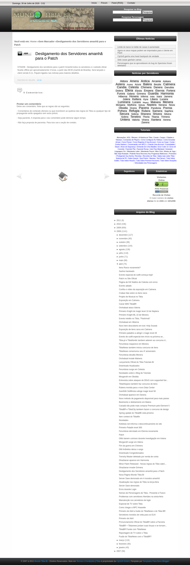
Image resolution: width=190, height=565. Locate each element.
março (122, 540)
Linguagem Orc (120, 151)
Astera (120, 84)
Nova (172, 104)
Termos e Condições (85, 561)
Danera (158, 87)
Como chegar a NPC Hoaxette (132, 507)
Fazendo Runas (143, 149)
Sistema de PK (121, 158)
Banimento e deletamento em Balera (135, 402)
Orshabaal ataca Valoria (129, 307)
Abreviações (121, 137)
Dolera (119, 90)
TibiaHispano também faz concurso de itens (138, 384)
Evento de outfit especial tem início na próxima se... (141, 337)
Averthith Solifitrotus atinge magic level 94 (137, 391)
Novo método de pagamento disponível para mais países (144, 398)
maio (121, 260)
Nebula (141, 105)
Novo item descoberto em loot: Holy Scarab (138, 326)
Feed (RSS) (117, 3)
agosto (122, 249)
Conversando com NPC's (137, 144)
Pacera (144, 108)
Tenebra (136, 116)
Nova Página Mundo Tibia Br (131, 475)
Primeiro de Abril (126, 518)
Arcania (156, 81)
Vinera (145, 119)
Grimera (141, 93)
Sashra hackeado (126, 271)
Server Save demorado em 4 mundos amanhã (139, 478)
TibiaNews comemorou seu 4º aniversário (137, 351)
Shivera (157, 114)
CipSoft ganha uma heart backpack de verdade (138, 56)
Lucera (164, 99)
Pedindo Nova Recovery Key (140, 154)
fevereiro (123, 544)
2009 (118, 227)
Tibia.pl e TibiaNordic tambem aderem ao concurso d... (143, 340)
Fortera (171, 90)
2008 (118, 231)
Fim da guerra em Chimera (131, 446)
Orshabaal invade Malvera (130, 358)
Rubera (146, 111)
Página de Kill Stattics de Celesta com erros (138, 282)
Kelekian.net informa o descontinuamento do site (140, 424)
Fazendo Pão (131, 149)
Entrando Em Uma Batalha (147, 147)
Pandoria (156, 108)
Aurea (130, 84)
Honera (134, 96)
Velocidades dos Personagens (146, 163)
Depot (117, 147)
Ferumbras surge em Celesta (132, 369)
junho (121, 257)
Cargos (162, 137)
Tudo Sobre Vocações (168, 161)
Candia (121, 87)
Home (33, 41)
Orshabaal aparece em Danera (132, 395)
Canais (156, 137)
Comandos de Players (131, 140)
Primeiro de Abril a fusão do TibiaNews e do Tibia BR (142, 511)
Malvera (156, 102)
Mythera (131, 104)
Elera (129, 90)
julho (121, 253)
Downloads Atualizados (129, 366)
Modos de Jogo (169, 151)
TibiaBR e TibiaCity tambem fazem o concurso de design (144, 409)
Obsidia (123, 108)
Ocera (133, 108)
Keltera (136, 99)
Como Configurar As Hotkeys (151, 140)
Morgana (120, 105)
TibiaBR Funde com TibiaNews (132, 529)
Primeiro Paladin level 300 (130, 427)
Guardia (153, 93)
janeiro (122, 547)
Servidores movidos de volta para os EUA (137, 515)
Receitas (138, 156)
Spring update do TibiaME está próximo (136, 413)
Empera (148, 90)
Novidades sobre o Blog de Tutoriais (135, 373)
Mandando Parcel (147, 151)
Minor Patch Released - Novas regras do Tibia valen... (142, 464)
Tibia (98, 561)
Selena (135, 114)
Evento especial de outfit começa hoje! (136, 275)
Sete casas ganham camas (129, 60)
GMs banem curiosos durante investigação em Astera (142, 438)
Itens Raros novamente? (130, 267)
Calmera (169, 84)
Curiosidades (170, 144)
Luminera (124, 102)
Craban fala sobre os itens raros (133, 293)
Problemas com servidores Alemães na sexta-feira (141, 496)
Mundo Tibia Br (41, 561)
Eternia (159, 90)
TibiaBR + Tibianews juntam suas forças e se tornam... (143, 526)
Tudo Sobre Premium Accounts (147, 161)
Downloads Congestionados (131, 453)
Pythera (122, 111)
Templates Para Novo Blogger (156, 561)
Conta (172, 142)
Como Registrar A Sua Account (144, 142)
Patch (121, 435)
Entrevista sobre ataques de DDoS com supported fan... (143, 380)
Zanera (145, 122)
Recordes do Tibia (149, 156)
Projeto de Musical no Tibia (131, 297)
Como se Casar (163, 142)
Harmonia (167, 93)
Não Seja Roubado (121, 154)
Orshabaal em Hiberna (129, 322)
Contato (131, 3)
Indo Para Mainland (157, 149)
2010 (118, 224)
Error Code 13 (163, 147)
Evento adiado (125, 286)
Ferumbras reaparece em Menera (134, 344)
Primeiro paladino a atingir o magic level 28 (138, 333)
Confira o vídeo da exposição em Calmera (137, 289)
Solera (124, 116)
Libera (154, 99)
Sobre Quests (133, 158)
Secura (124, 113)
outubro (122, 242)
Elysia (138, 90)
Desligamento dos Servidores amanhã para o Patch (141, 471)
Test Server (161, 158)
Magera (146, 102)
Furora (121, 93)
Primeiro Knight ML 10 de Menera (134, 315)
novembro (123, 238)
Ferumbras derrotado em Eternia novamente (138, 431)
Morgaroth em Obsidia (129, 377)
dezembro (123, 235)
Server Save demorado (129, 486)
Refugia (134, 111)
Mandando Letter (133, 151)
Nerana (163, 104)
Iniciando (169, 149)
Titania (155, 116)
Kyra (145, 99)
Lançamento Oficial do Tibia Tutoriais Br (136, 362)
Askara (167, 81)
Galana (131, 93)
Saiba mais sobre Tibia (165, 156)
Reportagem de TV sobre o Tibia (133, 533)
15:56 (39, 80)
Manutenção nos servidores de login (135, 500)
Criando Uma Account (156, 144)
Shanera (146, 114)
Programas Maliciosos (159, 154)
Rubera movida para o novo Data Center (137, 387)
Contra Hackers (121, 144)
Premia (167, 108)
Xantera (156, 119)
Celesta (134, 87)
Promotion (172, 154)
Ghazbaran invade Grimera (131, 467)
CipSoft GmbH (122, 561)
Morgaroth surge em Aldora (131, 442)
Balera (147, 84)
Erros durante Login (127, 489)
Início (94, 3)
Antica (145, 81)
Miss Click (159, 151)
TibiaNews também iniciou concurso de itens (138, 347)
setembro (123, 246)
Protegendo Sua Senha (125, 156)
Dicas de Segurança (128, 147)
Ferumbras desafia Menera (131, 355)
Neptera (151, 104)
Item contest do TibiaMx (129, 416)
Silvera (167, 114)
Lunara (137, 102)
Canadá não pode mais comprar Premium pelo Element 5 (144, 406)
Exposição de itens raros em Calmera (135, 329)
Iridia (152, 96)
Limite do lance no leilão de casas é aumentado (138, 47)
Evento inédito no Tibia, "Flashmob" (134, 318)
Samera (157, 111)
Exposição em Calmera (129, 300)
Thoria (146, 116)
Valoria (136, 119)
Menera (168, 102)
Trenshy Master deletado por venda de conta (138, 456)
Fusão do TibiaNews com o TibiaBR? (135, 536)
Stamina (152, 158)
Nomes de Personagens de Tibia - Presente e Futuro (142, 493)
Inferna (144, 96)
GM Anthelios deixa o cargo (131, 449)
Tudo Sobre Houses (127, 161)
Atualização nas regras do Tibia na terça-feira (139, 482)
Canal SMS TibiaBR (127, 304)
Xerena (167, 119)
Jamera (168, 96)
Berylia (157, 84)
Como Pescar (127, 142)
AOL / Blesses (132, 137)
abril (121, 264)
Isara (159, 96)
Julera (126, 99)
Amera (134, 81)
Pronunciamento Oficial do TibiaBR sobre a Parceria (142, 522)
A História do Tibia (145, 137)
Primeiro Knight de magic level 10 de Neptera (139, 311)
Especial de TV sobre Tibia (131, 504)
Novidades (123, 420)
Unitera (125, 119)
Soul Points (144, 158)
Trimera (165, 116)
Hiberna (122, 96)
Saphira (168, 111)
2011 (118, 220)
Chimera (146, 87)
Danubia (169, 87)
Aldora (124, 81)
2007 (118, 551)
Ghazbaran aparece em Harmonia (134, 460)
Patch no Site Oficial (128, 278)
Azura (138, 84)
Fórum (104, 3)
